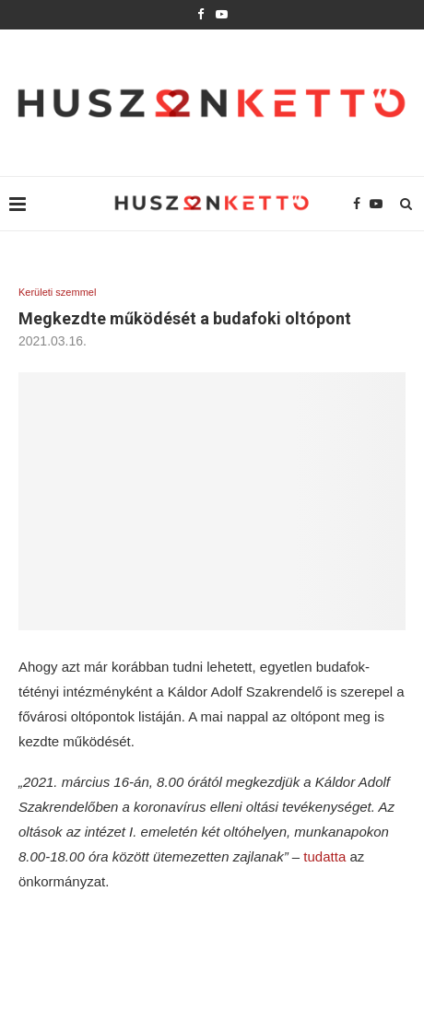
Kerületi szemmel (57, 292)
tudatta (326, 856)
